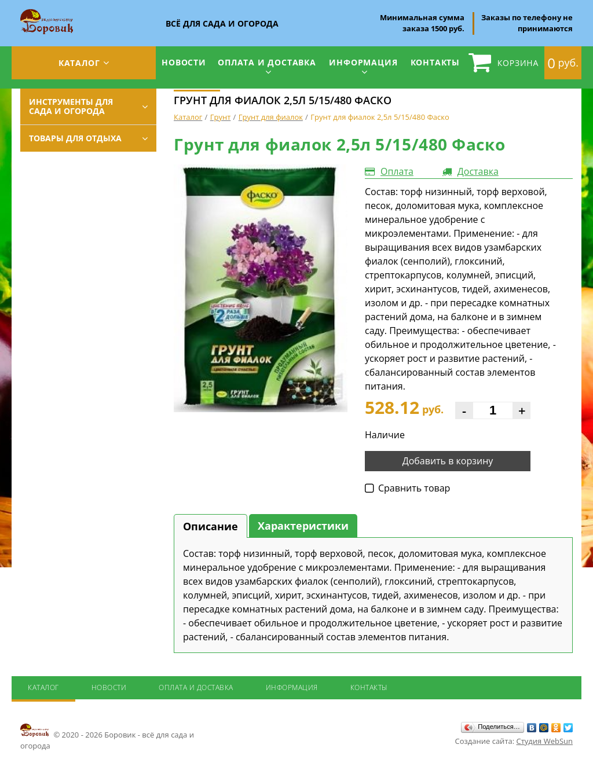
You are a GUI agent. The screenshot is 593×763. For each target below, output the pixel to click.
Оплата (396, 171)
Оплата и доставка (267, 62)
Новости (184, 62)
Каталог (79, 62)
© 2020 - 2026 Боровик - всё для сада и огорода (107, 736)
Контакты (435, 62)
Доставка (478, 171)
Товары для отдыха (75, 138)
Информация (363, 62)
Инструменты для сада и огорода (71, 106)
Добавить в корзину (447, 460)
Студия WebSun (545, 741)
